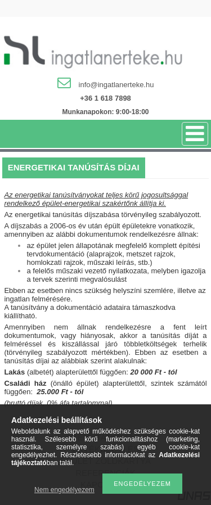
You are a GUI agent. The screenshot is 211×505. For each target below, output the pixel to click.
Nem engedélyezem (64, 490)
